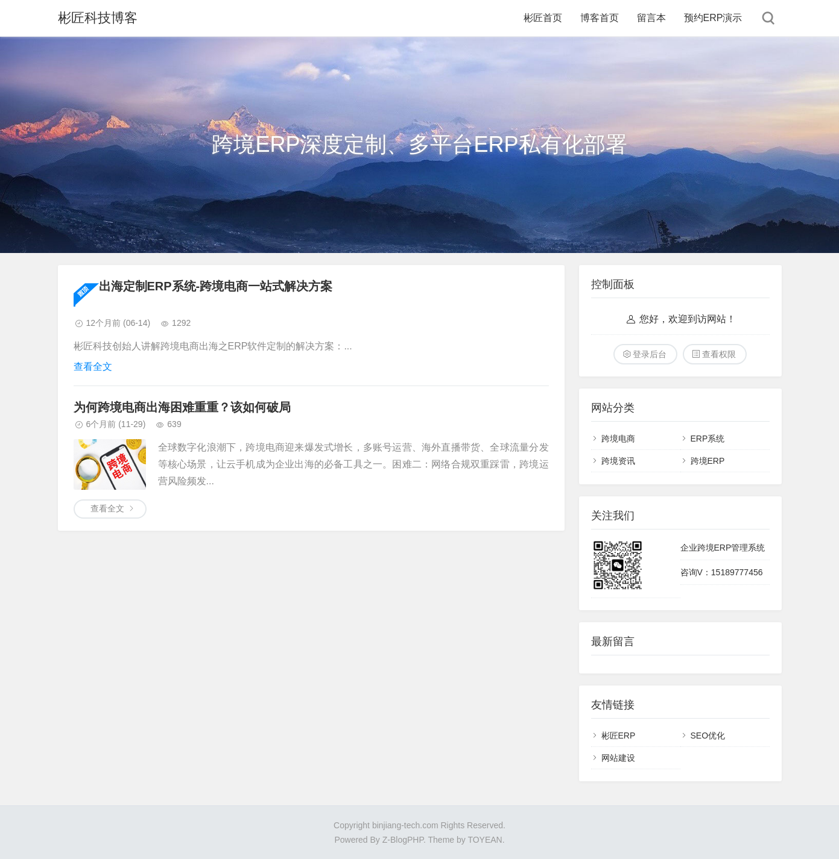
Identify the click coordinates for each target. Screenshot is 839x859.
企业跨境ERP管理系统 (722, 547)
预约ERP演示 (713, 18)
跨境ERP (708, 461)
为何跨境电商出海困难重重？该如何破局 (182, 407)
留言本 (651, 18)
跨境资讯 (618, 461)
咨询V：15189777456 (721, 572)
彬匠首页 (543, 18)
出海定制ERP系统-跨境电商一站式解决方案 (216, 286)
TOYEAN (484, 840)
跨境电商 (618, 438)
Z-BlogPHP (402, 840)
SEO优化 (708, 735)
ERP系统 (708, 438)
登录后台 (649, 354)
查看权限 (719, 354)
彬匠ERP (618, 735)
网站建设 (618, 758)
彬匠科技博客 (98, 17)
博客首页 (599, 18)
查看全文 (93, 366)
